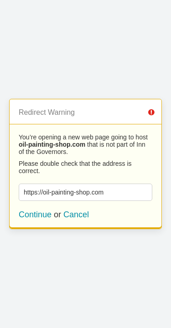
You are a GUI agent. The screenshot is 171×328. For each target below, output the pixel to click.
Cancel (76, 214)
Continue (35, 214)
